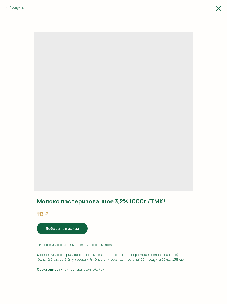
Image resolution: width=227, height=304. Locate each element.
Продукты (16, 7)
